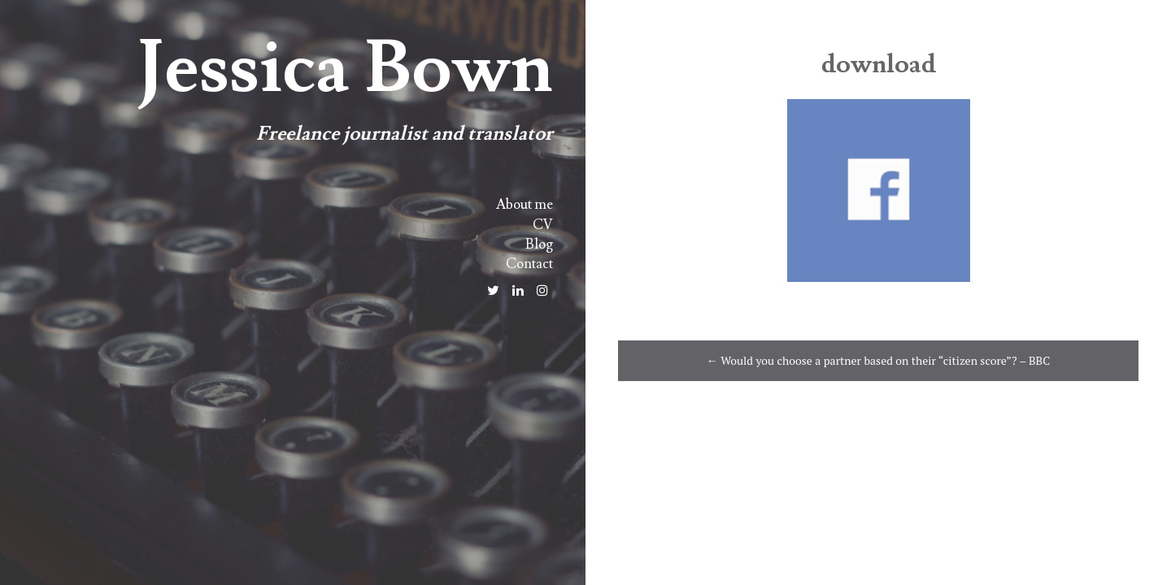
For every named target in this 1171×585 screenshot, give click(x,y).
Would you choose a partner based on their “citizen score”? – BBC (878, 360)
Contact (529, 264)
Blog (539, 245)
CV (543, 225)
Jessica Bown (345, 68)
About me (524, 205)
